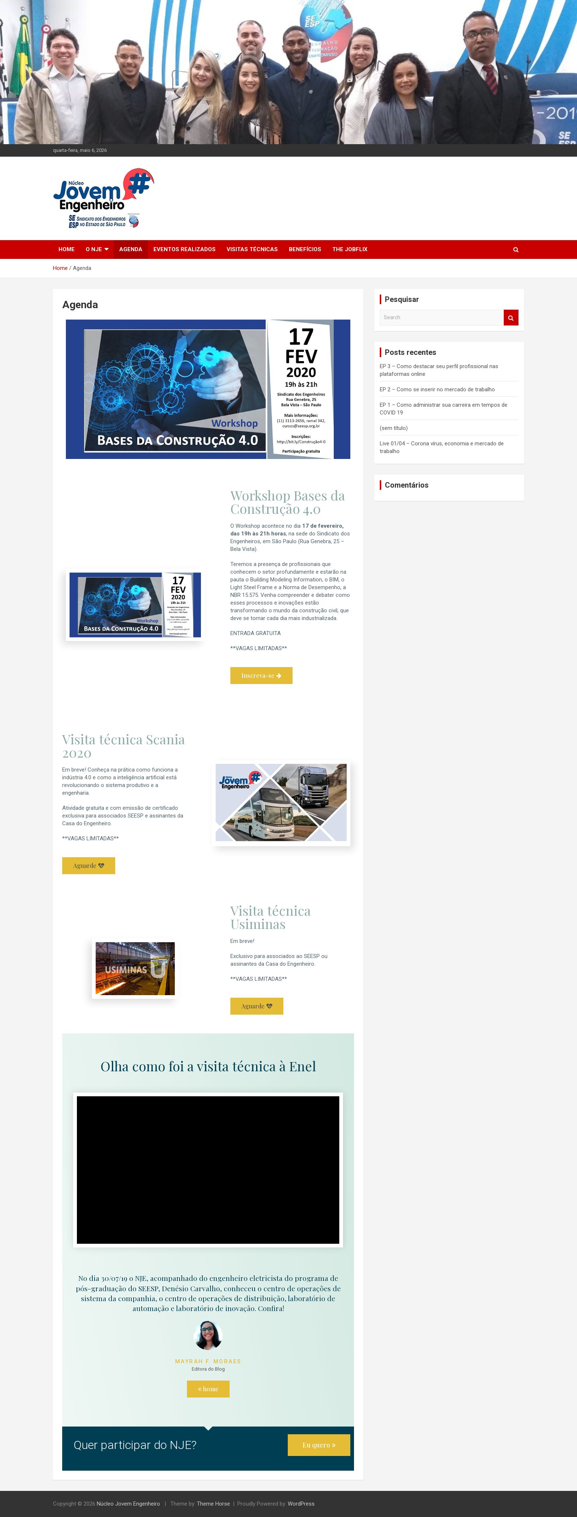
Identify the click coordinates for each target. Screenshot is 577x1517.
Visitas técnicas (252, 249)
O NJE (94, 249)
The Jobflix (350, 249)
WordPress (301, 1503)
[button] (261, 675)
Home (67, 249)
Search (511, 317)
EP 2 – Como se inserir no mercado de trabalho (437, 389)
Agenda (130, 249)
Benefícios (305, 249)
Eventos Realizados (184, 249)
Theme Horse (213, 1503)
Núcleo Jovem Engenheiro (128, 1503)
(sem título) (394, 428)
